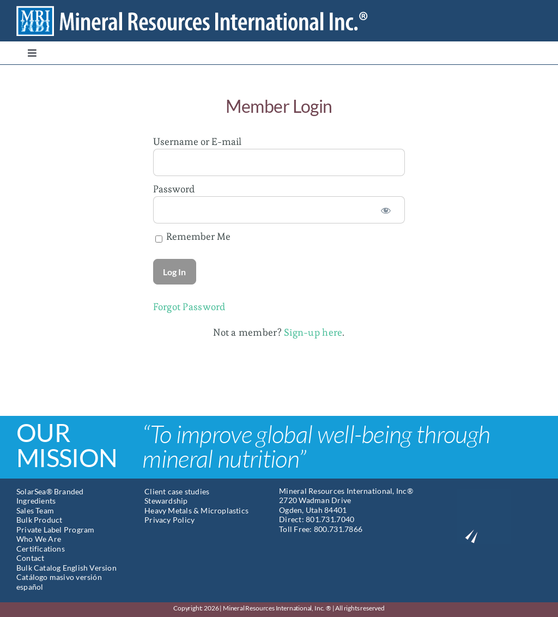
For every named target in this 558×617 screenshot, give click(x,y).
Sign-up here (313, 332)
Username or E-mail (197, 141)
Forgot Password (189, 306)
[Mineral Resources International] (201, 10)
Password (174, 189)
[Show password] (386, 209)
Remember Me (193, 236)
